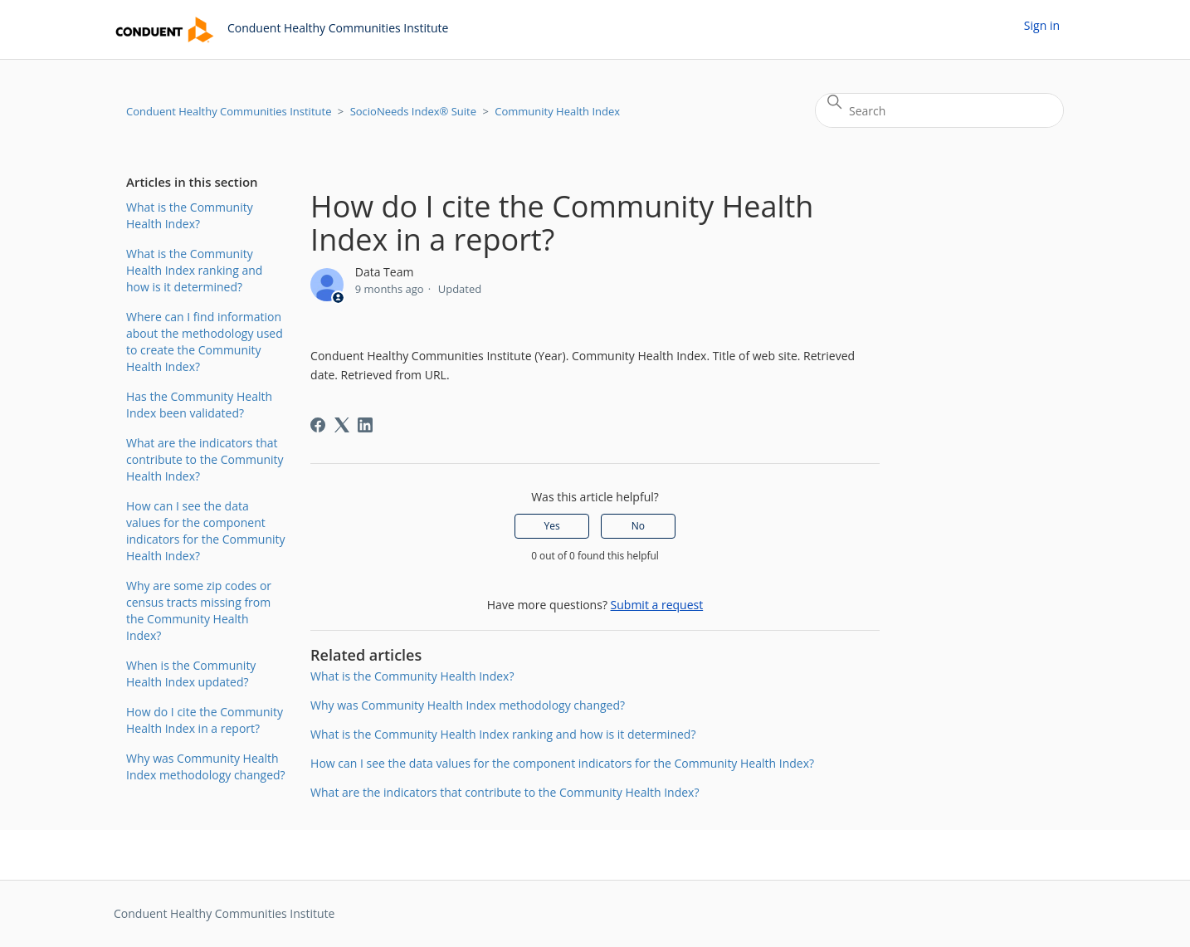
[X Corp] (341, 424)
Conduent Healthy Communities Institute (228, 111)
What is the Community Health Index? (189, 215)
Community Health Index (557, 111)
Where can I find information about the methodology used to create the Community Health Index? (204, 341)
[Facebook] (317, 424)
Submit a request (657, 605)
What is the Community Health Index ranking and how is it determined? (194, 270)
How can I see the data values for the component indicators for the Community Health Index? (205, 531)
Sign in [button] (1042, 25)
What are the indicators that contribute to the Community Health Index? (205, 459)
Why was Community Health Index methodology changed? (205, 766)
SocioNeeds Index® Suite (413, 111)
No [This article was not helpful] (638, 526)
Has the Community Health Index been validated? (199, 404)
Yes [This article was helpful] (552, 526)
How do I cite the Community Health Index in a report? (204, 720)
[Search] (939, 110)
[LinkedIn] (365, 424)
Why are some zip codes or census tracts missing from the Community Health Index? (198, 610)
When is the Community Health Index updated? (191, 673)
